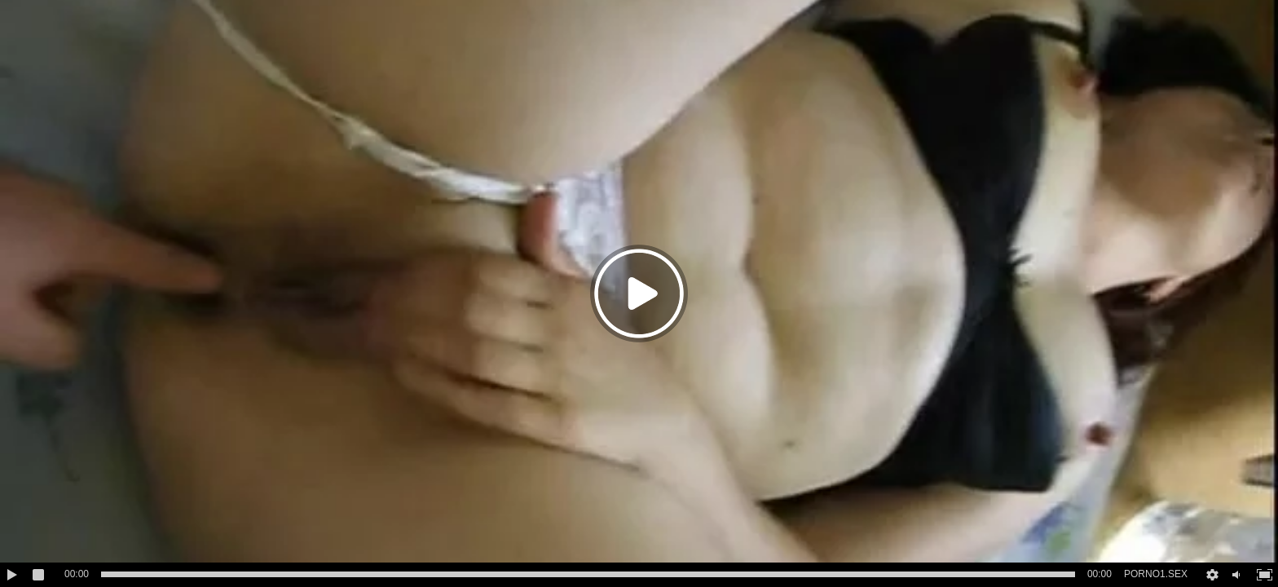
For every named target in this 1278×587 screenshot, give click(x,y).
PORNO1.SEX (1156, 574)
